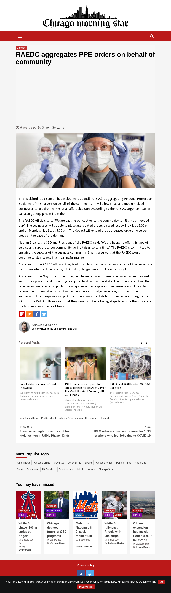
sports (88, 462)
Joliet (80, 469)
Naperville (140, 462)
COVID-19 (59, 462)
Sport (32, 515)
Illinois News (32, 418)
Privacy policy (86, 587)
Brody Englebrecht (25, 548)
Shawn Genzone (53, 127)
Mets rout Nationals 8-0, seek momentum (84, 529)
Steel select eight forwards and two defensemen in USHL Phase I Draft (53, 431)
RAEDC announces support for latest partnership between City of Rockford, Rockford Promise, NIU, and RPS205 (85, 389)
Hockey (91, 469)
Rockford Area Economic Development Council (83, 418)
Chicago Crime (42, 462)
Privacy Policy (85, 565)
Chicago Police (104, 462)
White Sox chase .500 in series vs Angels (28, 529)
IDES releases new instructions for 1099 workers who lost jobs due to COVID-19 (118, 431)
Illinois (22, 515)
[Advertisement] (85, 95)
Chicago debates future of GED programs (57, 529)
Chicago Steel (106, 469)
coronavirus (74, 462)
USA (78, 515)
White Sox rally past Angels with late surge (113, 529)
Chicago (21, 48)
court (20, 469)
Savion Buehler (84, 546)
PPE (42, 418)
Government (54, 510)
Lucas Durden (143, 547)
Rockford (50, 418)
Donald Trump (123, 462)
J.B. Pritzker (48, 469)
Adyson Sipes (57, 543)
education (32, 469)
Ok (161, 582)
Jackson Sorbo (116, 543)
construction (66, 469)
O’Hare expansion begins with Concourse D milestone (142, 532)
